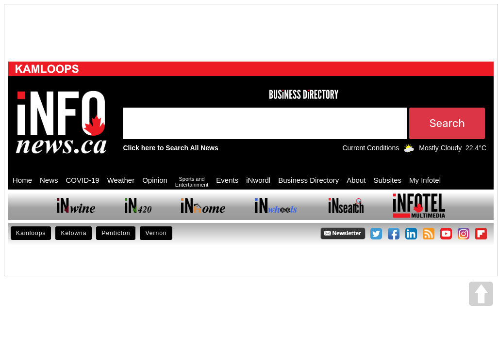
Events (227, 180)
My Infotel (425, 180)
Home (22, 180)
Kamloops (31, 233)
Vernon (155, 233)
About (356, 180)
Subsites (387, 180)
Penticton (115, 233)
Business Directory (308, 180)
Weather (120, 180)
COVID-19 (83, 180)
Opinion (154, 180)
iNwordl (258, 180)
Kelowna (73, 233)
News (49, 180)
